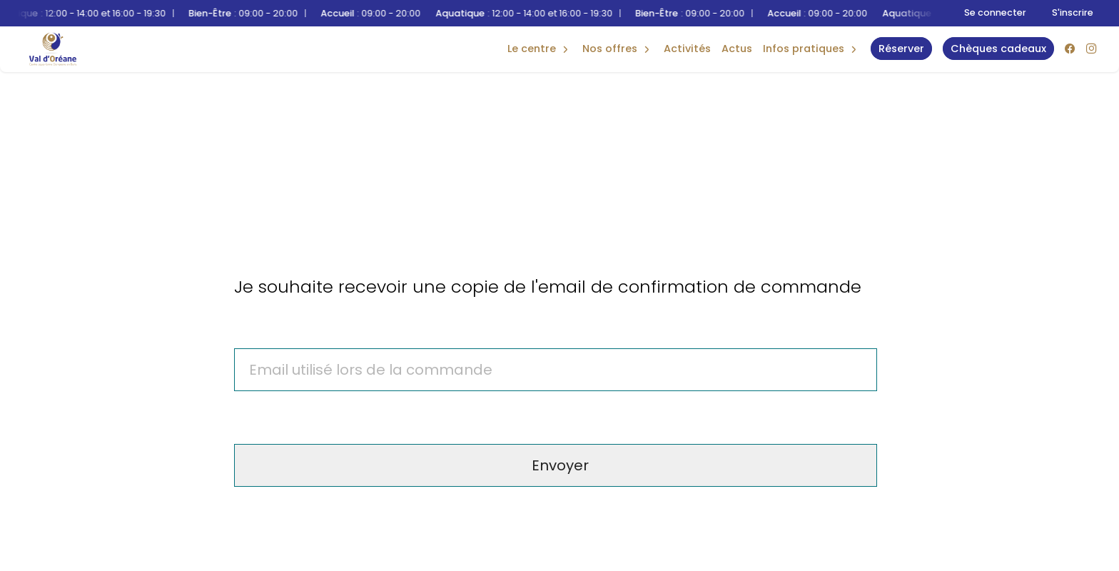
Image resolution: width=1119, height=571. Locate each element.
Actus (736, 49)
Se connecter (995, 12)
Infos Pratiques (803, 49)
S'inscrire (1072, 12)
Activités (687, 49)
